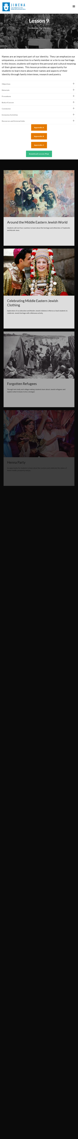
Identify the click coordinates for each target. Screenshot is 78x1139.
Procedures (6, 86)
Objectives (6, 73)
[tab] (39, 73)
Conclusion (6, 98)
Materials (6, 79)
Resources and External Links (13, 110)
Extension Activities (10, 104)
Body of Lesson (8, 92)
